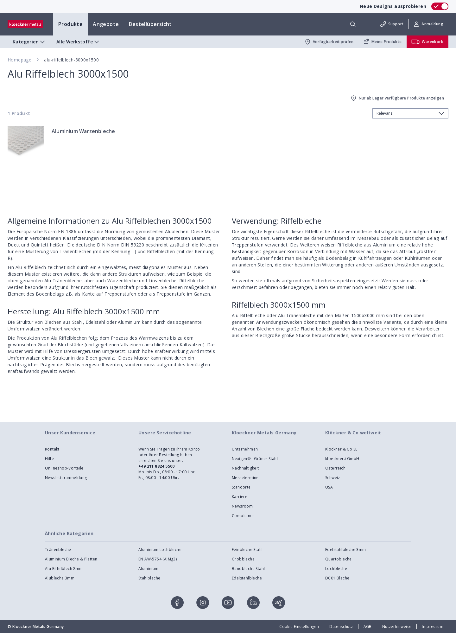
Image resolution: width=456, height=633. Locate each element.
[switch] (439, 6)
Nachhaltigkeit (245, 468)
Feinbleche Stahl (247, 549)
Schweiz (332, 477)
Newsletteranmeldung (66, 477)
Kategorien (29, 42)
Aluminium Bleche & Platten (71, 559)
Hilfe (49, 458)
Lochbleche (336, 568)
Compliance (243, 515)
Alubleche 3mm (59, 578)
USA (329, 487)
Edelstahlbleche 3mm (345, 549)
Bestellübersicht (150, 24)
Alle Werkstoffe (78, 42)
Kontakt (52, 449)
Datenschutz (341, 626)
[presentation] (228, 316)
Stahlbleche (149, 578)
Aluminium (148, 568)
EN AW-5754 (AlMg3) (157, 559)
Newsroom (242, 506)
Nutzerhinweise (397, 626)
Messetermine (245, 477)
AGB (368, 626)
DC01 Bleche (337, 578)
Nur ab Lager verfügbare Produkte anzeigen (397, 98)
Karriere (239, 496)
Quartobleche (338, 559)
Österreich (335, 468)
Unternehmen (245, 449)
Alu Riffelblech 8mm (64, 568)
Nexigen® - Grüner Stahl (255, 458)
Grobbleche (243, 559)
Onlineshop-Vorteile (64, 468)
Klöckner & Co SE (341, 449)
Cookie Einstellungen (299, 626)
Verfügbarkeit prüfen (329, 42)
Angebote (106, 24)
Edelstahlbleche (247, 578)
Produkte (70, 24)
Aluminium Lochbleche (159, 549)
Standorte (241, 487)
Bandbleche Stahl (248, 568)
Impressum (432, 626)
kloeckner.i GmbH (342, 458)
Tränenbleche (58, 549)
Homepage (19, 60)
